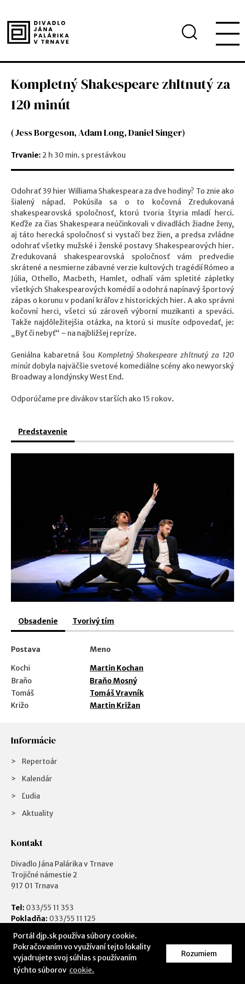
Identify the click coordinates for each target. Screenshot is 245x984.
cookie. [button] (81, 969)
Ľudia (31, 795)
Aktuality (37, 813)
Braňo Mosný (113, 680)
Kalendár (37, 778)
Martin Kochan (116, 667)
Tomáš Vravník (117, 692)
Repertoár (39, 761)
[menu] (228, 34)
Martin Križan (115, 705)
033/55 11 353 (50, 907)
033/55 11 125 (72, 918)
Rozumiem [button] (199, 953)
